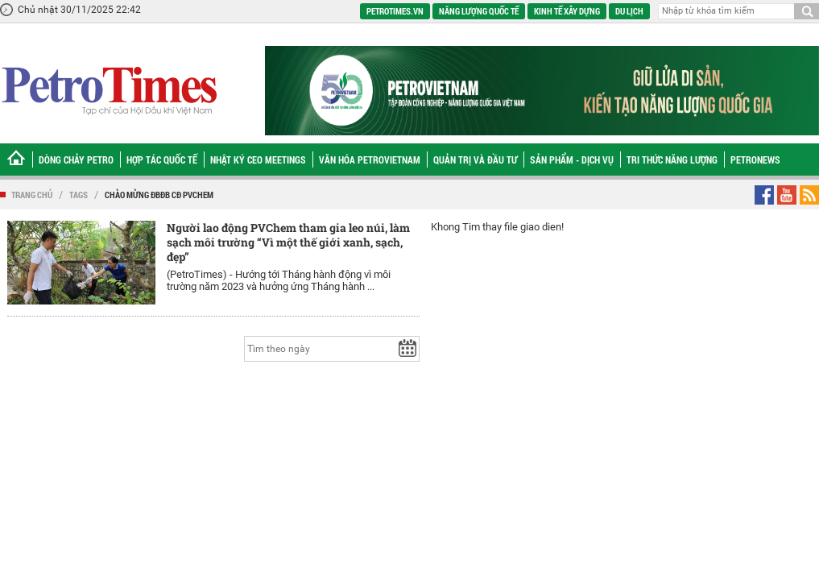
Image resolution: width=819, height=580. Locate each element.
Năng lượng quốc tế (479, 11)
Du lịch (629, 11)
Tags (78, 194)
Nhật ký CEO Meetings (258, 159)
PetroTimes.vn (395, 11)
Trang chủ (31, 194)
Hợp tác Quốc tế (161, 159)
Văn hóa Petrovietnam (369, 159)
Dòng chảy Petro (76, 159)
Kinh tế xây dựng (567, 11)
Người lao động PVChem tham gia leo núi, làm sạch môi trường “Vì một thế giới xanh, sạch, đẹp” (288, 242)
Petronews (755, 159)
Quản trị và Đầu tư (475, 159)
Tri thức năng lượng (672, 159)
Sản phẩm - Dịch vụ (572, 159)
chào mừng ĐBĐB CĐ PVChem (159, 194)
